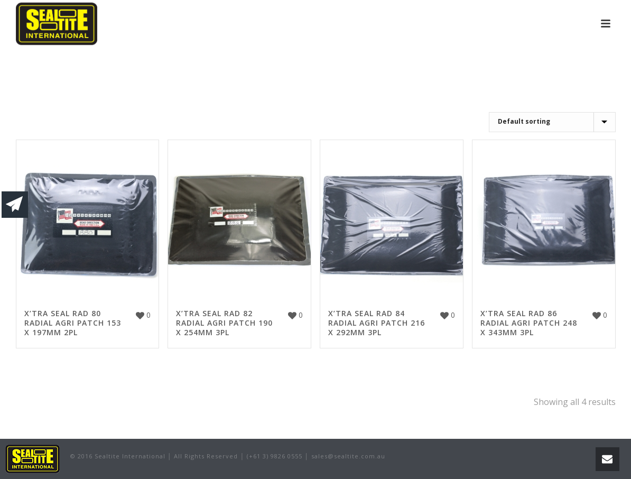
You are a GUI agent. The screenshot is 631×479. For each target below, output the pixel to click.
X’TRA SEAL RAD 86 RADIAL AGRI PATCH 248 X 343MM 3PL (528, 322)
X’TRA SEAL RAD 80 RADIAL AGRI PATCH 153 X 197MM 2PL (72, 322)
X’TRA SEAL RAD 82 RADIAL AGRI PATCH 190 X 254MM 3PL (224, 322)
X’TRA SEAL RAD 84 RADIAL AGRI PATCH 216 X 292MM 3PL (376, 322)
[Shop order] (552, 122)
